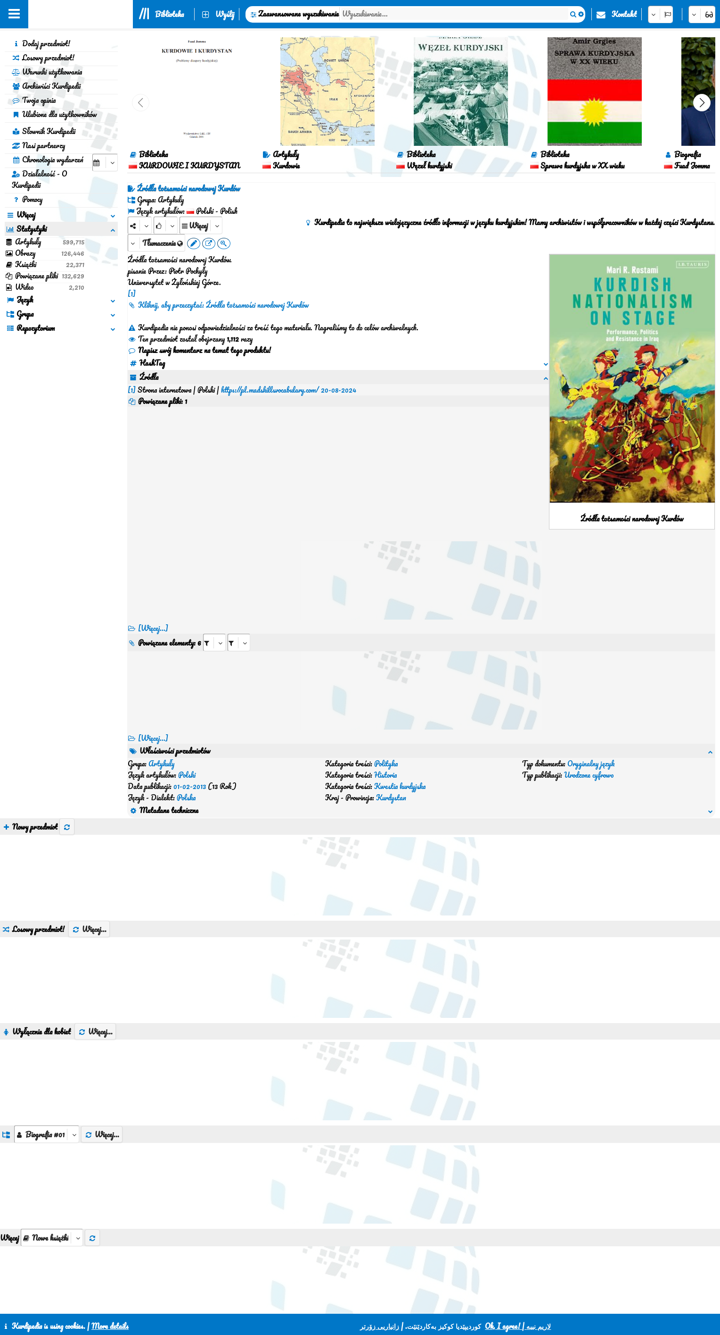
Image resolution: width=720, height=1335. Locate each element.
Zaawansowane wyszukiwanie (298, 13)
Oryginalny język (590, 763)
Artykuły (161, 763)
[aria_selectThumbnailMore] (51, 1237)
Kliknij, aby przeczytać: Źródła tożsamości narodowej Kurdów (218, 305)
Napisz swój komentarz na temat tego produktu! (199, 350)
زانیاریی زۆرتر (379, 1326)
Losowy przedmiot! (43, 57)
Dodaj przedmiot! (41, 43)
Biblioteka (169, 14)
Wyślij (224, 14)
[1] (132, 293)
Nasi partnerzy (38, 145)
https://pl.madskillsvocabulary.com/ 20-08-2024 (288, 389)
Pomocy (27, 199)
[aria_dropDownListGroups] (47, 1134)
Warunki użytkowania (47, 71)
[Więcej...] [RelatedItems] (153, 738)
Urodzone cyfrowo (589, 775)
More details (110, 1326)
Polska (186, 797)
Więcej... (89, 929)
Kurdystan (391, 797)
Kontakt (624, 14)
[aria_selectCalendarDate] (105, 162)
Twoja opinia (34, 100)
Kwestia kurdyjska (399, 786)
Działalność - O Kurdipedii (39, 179)
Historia (385, 775)
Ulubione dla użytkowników (54, 114)
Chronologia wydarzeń (47, 159)
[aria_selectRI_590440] (214, 642)
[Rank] (165, 225)
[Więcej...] (153, 628)
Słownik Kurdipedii (43, 131)
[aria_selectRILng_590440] (239, 642)
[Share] (139, 225)
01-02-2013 (189, 786)
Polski (187, 775)
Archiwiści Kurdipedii (46, 86)
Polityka (386, 763)
